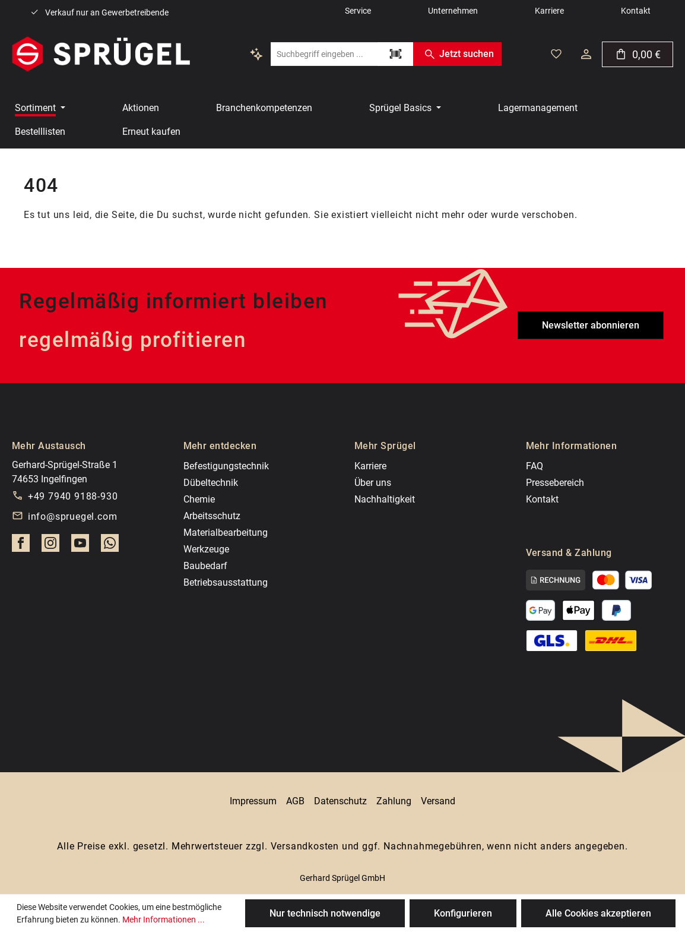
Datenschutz (340, 801)
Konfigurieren (463, 913)
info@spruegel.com (73, 516)
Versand (438, 801)
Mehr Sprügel (385, 445)
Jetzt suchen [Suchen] (457, 54)
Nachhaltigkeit (384, 499)
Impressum (253, 801)
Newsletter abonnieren (590, 325)
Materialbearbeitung (225, 532)
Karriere (370, 466)
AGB (295, 801)
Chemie (199, 499)
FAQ (534, 466)
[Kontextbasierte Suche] (256, 54)
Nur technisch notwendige (324, 913)
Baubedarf (205, 565)
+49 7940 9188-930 (73, 496)
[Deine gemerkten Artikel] (556, 54)
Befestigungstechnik (226, 466)
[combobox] (324, 54)
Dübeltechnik (210, 482)
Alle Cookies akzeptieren (598, 913)
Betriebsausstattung (225, 582)
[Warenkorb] (637, 54)
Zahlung (393, 801)
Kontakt (542, 499)
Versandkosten (305, 846)
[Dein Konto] (586, 54)
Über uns (372, 482)
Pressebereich (555, 482)
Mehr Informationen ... (163, 919)
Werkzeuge (206, 549)
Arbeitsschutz (211, 516)
